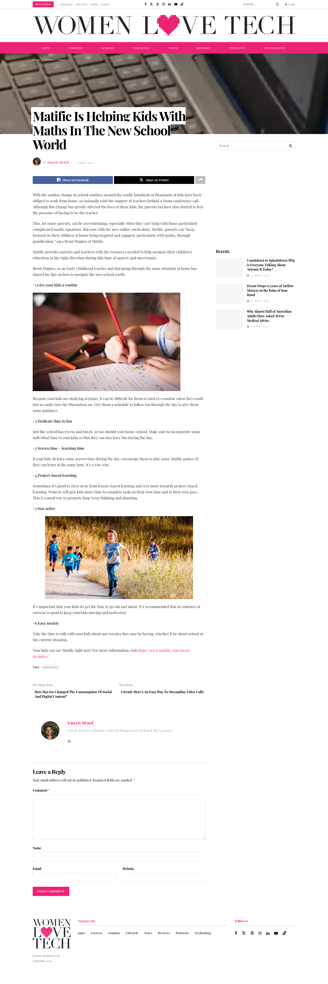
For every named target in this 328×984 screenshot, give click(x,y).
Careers (76, 48)
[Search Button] (277, 4)
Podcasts (237, 48)
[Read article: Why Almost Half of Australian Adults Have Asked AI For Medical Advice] (229, 319)
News (173, 48)
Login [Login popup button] (290, 4)
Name (37, 850)
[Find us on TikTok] (182, 4)
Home (36, 59)
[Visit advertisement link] (255, 199)
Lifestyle (141, 48)
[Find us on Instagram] (163, 4)
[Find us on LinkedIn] (169, 4)
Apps (46, 48)
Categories (66, 4)
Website (128, 871)
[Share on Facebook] (73, 180)
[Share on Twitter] (154, 180)
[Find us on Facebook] (145, 4)
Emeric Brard (58, 162)
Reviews (203, 48)
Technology (275, 48)
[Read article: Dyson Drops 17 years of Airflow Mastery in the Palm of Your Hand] (229, 293)
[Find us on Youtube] (175, 4)
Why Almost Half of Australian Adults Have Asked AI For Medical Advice (269, 316)
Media (94, 4)
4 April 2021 (85, 162)
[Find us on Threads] (157, 4)
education (50, 668)
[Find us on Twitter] (151, 4)
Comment (41, 792)
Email (37, 871)
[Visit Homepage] (164, 25)
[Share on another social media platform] (200, 180)
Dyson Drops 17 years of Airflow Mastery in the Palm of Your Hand (270, 290)
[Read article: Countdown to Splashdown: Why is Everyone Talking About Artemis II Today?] (229, 268)
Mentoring (43, 4)
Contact (105, 4)
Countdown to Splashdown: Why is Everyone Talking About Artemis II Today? (271, 265)
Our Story (82, 4)
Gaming (108, 48)
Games (62, 59)
